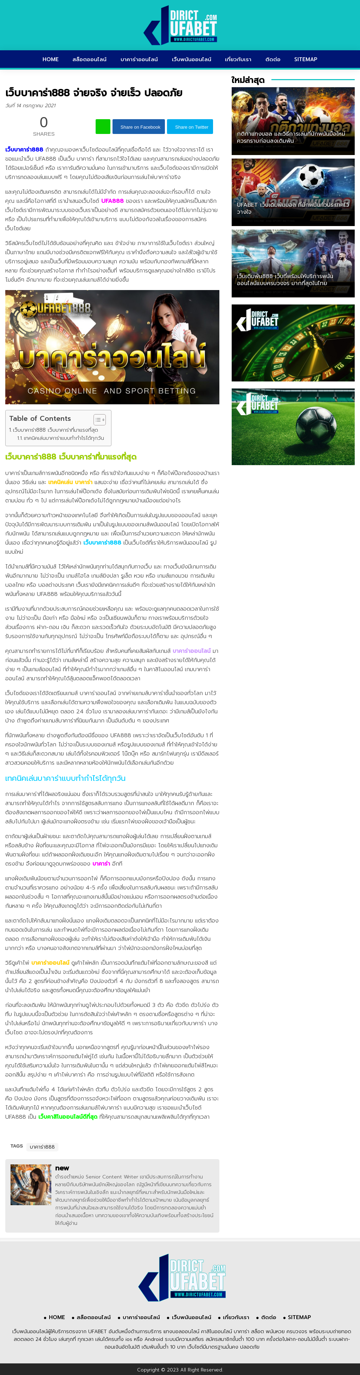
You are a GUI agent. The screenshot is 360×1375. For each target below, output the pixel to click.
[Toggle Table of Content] (96, 420)
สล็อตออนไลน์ (89, 59)
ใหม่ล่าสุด (248, 80)
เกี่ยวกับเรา (238, 59)
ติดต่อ (273, 59)
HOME (51, 59)
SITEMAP (305, 59)
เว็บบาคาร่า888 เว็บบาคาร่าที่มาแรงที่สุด (55, 430)
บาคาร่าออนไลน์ (139, 59)
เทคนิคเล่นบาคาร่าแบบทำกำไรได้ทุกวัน (64, 438)
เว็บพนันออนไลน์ (191, 59)
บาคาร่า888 (42, 1147)
